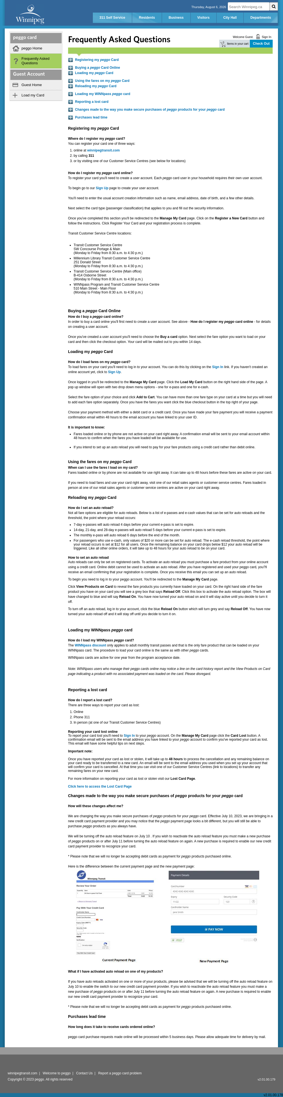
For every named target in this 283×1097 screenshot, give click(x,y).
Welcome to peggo (57, 1073)
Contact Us (84, 1073)
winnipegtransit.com (103, 150)
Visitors (203, 18)
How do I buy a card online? (96, 317)
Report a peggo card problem (120, 1073)
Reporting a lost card (91, 102)
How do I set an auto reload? (90, 508)
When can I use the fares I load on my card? (103, 468)
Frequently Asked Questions (35, 60)
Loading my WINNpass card (102, 94)
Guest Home (31, 85)
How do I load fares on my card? (99, 362)
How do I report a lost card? (90, 700)
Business (176, 18)
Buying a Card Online (97, 68)
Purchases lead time (91, 117)
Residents (147, 18)
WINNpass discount (90, 645)
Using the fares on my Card (102, 81)
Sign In (129, 736)
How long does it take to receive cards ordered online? (111, 1027)
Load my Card (32, 95)
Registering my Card (97, 60)
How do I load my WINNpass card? (101, 640)
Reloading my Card (96, 86)
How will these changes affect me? (95, 806)
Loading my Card (94, 73)
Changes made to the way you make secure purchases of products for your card (150, 110)
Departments (260, 18)
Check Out (261, 44)
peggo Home (31, 48)
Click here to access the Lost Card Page (100, 786)
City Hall (230, 18)
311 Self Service (112, 18)
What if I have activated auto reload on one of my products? (115, 971)
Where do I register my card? (96, 139)
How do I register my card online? (100, 173)
